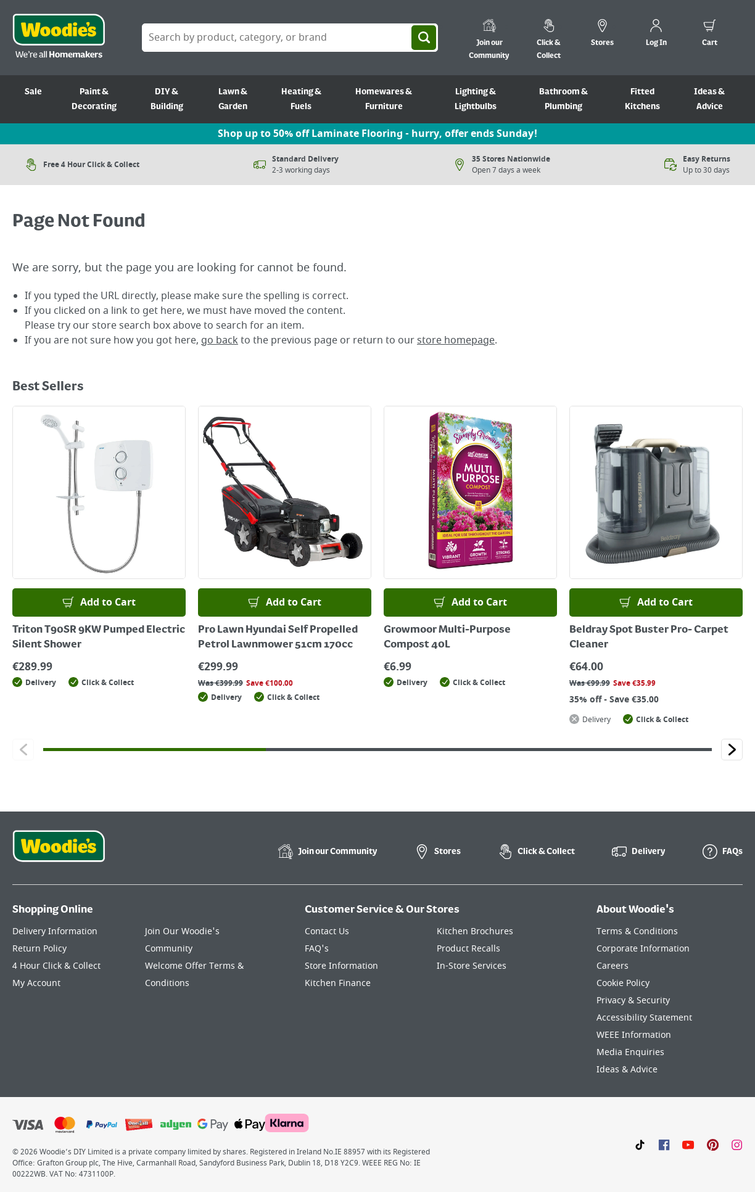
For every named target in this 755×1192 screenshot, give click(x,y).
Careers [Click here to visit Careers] (612, 966)
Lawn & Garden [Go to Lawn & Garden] (232, 99)
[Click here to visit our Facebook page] (664, 1144)
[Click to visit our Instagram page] (737, 1144)
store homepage (456, 340)
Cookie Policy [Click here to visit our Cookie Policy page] (623, 983)
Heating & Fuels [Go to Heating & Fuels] (301, 99)
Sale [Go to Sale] (33, 92)
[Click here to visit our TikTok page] (640, 1144)
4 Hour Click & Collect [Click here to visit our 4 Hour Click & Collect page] (56, 966)
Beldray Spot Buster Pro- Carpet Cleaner (648, 637)
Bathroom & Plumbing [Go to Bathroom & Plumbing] (563, 99)
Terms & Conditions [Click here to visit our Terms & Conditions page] (637, 931)
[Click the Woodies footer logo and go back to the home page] (58, 854)
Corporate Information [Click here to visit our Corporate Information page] (643, 948)
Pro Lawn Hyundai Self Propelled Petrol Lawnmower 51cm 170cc (278, 637)
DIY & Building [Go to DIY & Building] (167, 99)
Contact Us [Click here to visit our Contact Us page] (327, 931)
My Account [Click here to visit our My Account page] (36, 983)
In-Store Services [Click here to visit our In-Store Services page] (471, 966)
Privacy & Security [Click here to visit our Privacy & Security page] (633, 1000)
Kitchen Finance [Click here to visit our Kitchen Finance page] (338, 983)
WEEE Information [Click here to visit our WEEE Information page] (633, 1035)
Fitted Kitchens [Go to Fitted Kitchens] (642, 99)
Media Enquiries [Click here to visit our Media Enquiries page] (630, 1052)
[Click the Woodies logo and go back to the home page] (58, 37)
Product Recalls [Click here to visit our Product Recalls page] (468, 948)
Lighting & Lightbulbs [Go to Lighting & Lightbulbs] (476, 99)
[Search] (424, 37)
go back (219, 340)
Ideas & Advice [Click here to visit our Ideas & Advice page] (627, 1069)
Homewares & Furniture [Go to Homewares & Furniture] (383, 99)
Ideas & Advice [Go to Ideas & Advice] (709, 99)
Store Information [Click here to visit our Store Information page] (341, 966)
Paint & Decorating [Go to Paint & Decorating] (94, 99)
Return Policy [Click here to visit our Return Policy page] (39, 948)
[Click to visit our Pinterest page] (713, 1144)
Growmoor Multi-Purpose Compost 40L (447, 637)
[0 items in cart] (709, 34)
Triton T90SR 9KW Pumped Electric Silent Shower (98, 637)
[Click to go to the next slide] (732, 749)
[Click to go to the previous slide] (23, 749)
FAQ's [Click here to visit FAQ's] (317, 948)
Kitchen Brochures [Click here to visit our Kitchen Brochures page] (475, 931)
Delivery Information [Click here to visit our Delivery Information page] (54, 931)
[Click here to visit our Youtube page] (688, 1144)
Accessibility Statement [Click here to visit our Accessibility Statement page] (644, 1017)
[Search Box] (290, 37)
